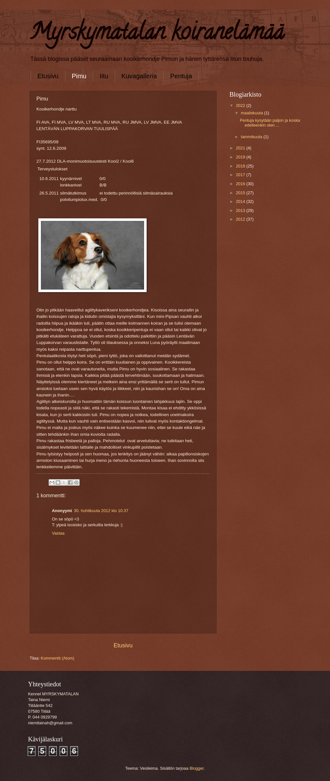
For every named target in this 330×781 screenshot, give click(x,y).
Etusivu (48, 76)
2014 (241, 201)
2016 (241, 183)
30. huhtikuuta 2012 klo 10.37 (101, 510)
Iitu (104, 76)
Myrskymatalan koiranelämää (157, 34)
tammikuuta (252, 136)
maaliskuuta (252, 112)
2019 (241, 157)
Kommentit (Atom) (57, 658)
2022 (241, 105)
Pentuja (181, 76)
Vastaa (58, 533)
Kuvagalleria (139, 76)
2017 (241, 174)
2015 (241, 192)
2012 (241, 219)
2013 (241, 210)
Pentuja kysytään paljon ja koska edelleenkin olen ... (270, 123)
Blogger (196, 768)
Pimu (79, 76)
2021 (241, 148)
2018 (241, 166)
